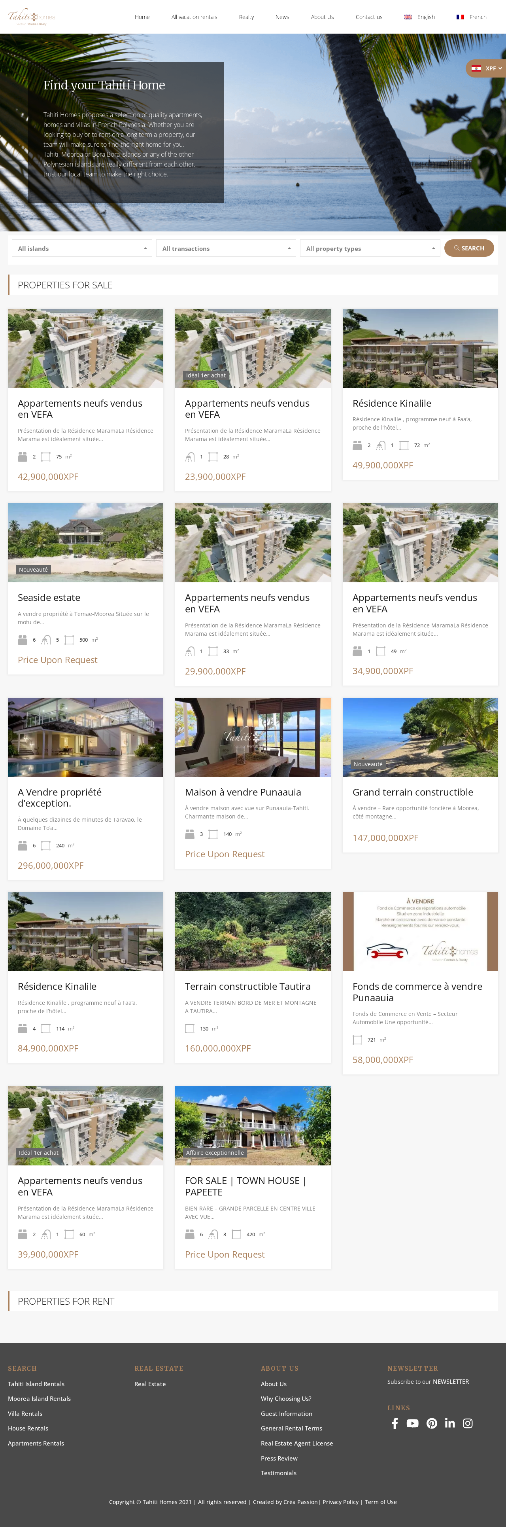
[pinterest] (432, 1426)
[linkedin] (450, 1426)
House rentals (28, 1428)
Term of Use (381, 1502)
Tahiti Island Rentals (36, 1384)
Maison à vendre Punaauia (243, 791)
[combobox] (82, 248)
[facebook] (394, 1426)
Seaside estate (49, 597)
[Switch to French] (471, 17)
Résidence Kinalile (392, 402)
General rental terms (291, 1428)
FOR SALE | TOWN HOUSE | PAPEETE (246, 1186)
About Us (322, 17)
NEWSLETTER (451, 1381)
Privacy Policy (341, 1502)
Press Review (279, 1458)
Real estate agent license (297, 1443)
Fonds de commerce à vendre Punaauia (417, 991)
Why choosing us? (286, 1398)
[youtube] (412, 1426)
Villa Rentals (25, 1413)
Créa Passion (300, 1502)
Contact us (369, 17)
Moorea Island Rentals (39, 1398)
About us (274, 1384)
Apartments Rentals (36, 1443)
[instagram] (468, 1426)
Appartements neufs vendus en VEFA (80, 408)
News (282, 17)
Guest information (286, 1413)
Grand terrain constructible (413, 791)
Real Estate (150, 1384)
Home (142, 17)
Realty (246, 17)
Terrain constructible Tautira (248, 986)
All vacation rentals (194, 17)
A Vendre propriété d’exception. (60, 797)
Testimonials (278, 1473)
